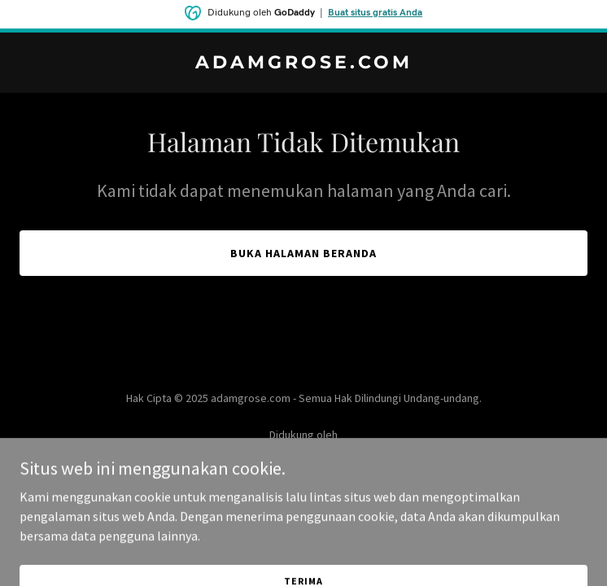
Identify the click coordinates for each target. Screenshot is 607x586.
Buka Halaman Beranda (303, 253)
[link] (303, 63)
